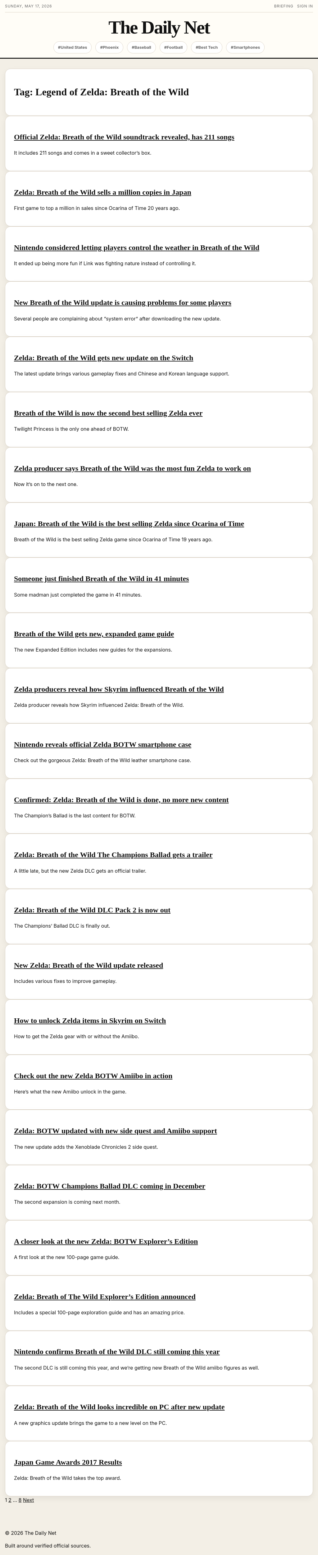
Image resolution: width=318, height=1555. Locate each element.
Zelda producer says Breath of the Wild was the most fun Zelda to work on (132, 468)
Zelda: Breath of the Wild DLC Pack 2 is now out (92, 910)
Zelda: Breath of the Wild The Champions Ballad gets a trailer (113, 855)
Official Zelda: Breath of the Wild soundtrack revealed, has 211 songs (124, 137)
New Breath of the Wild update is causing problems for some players (122, 302)
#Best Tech (207, 47)
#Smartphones (245, 47)
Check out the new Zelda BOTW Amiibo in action (93, 1076)
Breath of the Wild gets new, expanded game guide (94, 634)
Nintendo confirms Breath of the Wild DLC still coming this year (117, 1352)
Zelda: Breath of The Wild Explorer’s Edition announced (105, 1297)
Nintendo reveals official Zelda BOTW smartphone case (102, 744)
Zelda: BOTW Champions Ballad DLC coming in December (109, 1186)
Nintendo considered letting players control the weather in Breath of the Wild (136, 247)
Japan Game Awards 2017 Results (68, 1462)
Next (28, 1500)
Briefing (283, 6)
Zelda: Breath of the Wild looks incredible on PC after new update (119, 1407)
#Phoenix (109, 47)
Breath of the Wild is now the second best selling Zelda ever (108, 413)
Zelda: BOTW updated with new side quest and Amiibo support (115, 1131)
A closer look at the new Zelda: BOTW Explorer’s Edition (106, 1241)
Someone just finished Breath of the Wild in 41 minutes (101, 579)
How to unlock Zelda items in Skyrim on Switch (90, 1020)
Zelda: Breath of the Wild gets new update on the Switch (103, 358)
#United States (72, 47)
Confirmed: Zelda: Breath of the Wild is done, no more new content (121, 800)
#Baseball (141, 47)
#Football (173, 47)
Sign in (305, 6)
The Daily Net (158, 27)
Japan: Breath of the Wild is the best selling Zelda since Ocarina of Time (129, 524)
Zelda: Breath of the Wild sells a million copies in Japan (102, 192)
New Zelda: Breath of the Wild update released (88, 965)
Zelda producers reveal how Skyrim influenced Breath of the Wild (119, 689)
